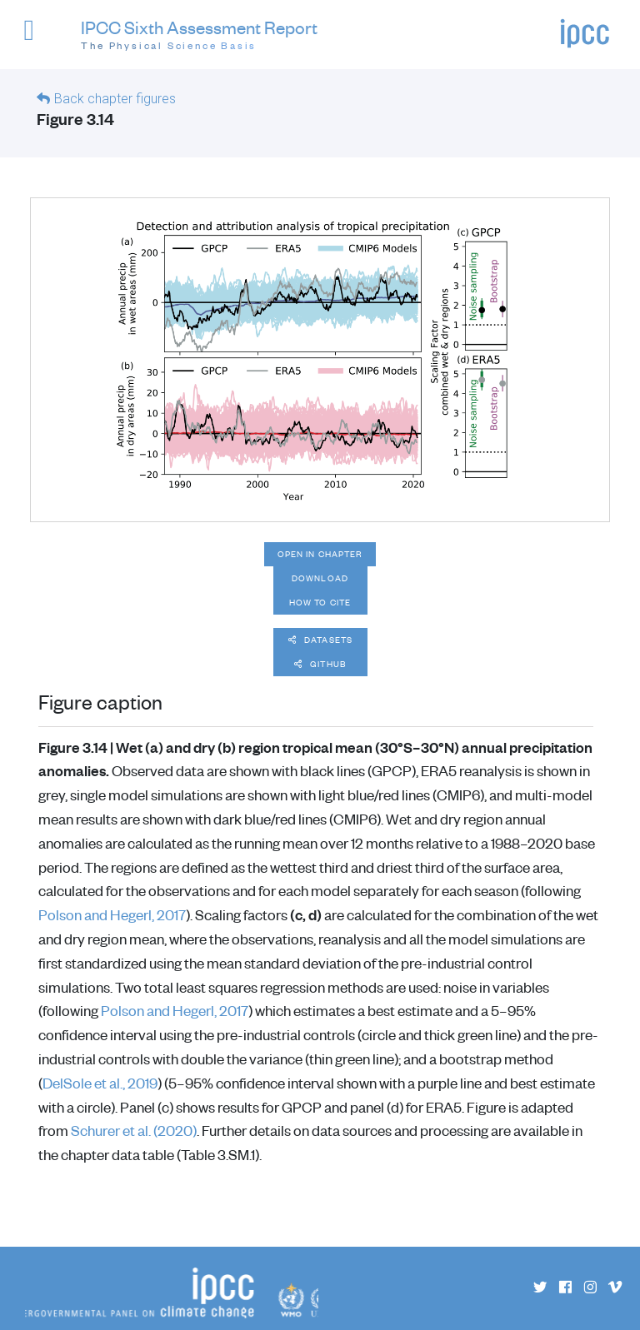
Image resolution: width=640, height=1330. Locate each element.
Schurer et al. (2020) (134, 1130)
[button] (36, 38)
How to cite (320, 602)
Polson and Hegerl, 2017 (112, 914)
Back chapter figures (115, 99)
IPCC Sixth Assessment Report (199, 35)
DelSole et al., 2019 (100, 1082)
